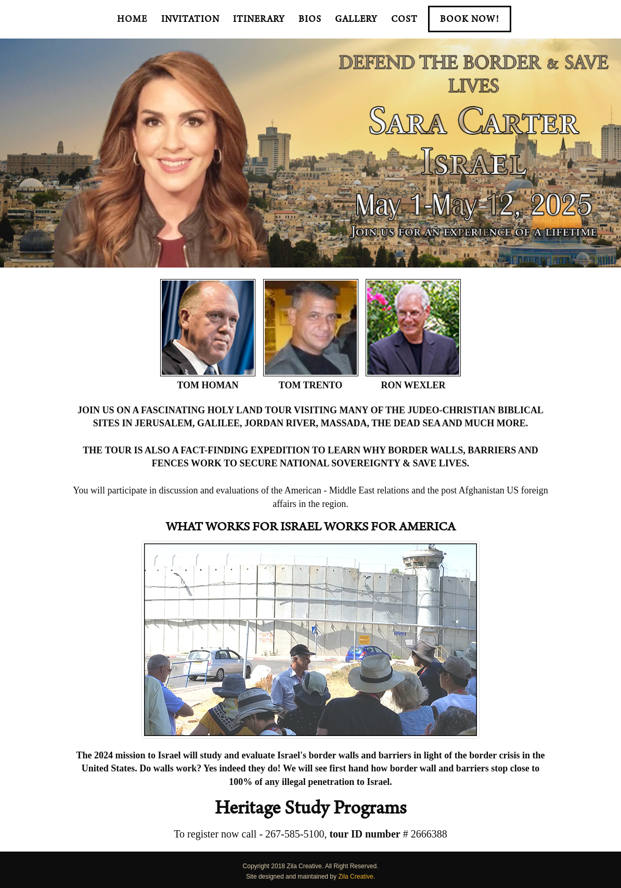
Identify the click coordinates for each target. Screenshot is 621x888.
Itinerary (258, 20)
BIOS (310, 20)
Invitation (190, 20)
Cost (404, 20)
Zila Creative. (356, 876)
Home (132, 20)
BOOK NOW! (469, 20)
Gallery (356, 20)
